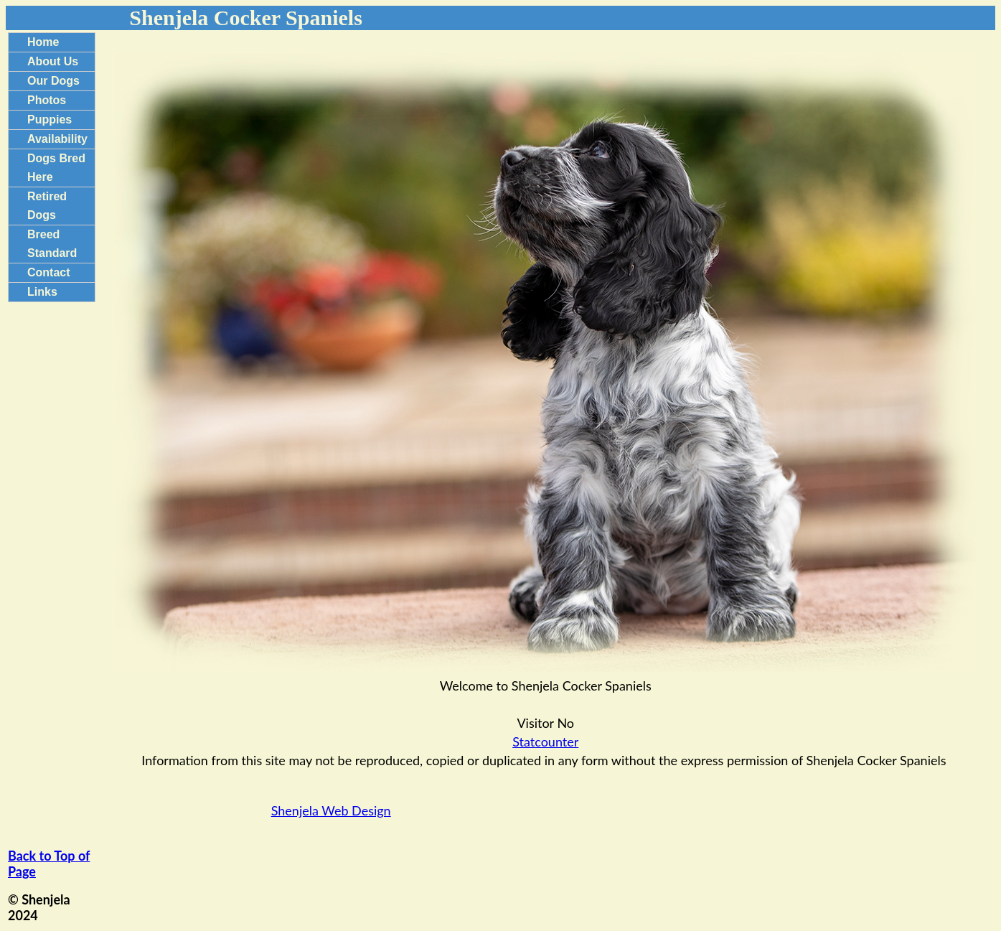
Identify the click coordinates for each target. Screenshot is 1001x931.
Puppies (49, 119)
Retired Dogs (47, 205)
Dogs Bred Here (56, 167)
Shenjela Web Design (331, 810)
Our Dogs (53, 81)
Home (43, 42)
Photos (46, 100)
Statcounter (545, 741)
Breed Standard (52, 243)
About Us (52, 61)
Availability (57, 139)
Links (42, 292)
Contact (48, 272)
